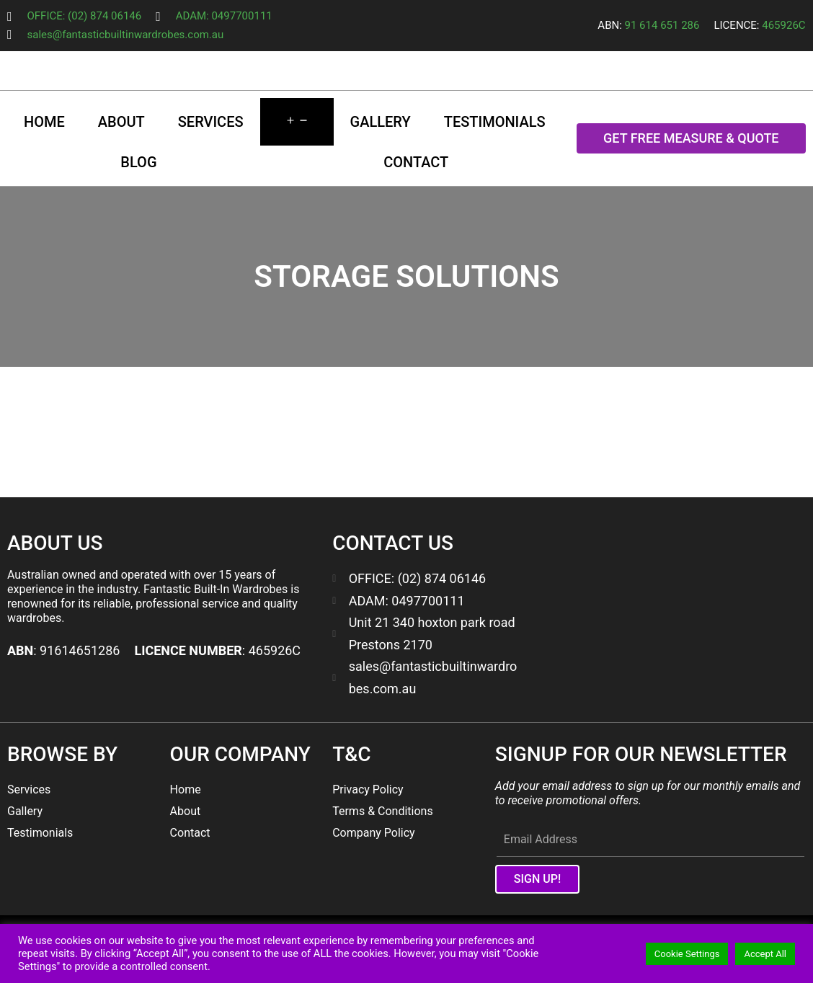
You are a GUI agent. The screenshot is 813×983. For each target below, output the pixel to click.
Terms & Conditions (382, 811)
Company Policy (373, 833)
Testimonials (495, 121)
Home (44, 121)
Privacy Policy (368, 789)
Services (211, 121)
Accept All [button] (765, 953)
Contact (415, 162)
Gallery (380, 121)
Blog (138, 162)
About (121, 121)
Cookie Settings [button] (687, 953)
